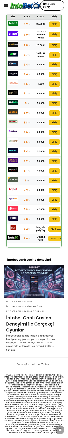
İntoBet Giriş (49, 5)
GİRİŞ (54, 24)
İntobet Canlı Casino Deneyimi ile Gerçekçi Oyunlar (30, 324)
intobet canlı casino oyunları (25, 311)
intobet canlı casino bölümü (24, 306)
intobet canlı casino (19, 301)
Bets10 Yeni (58, 238)
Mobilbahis (58, 229)
